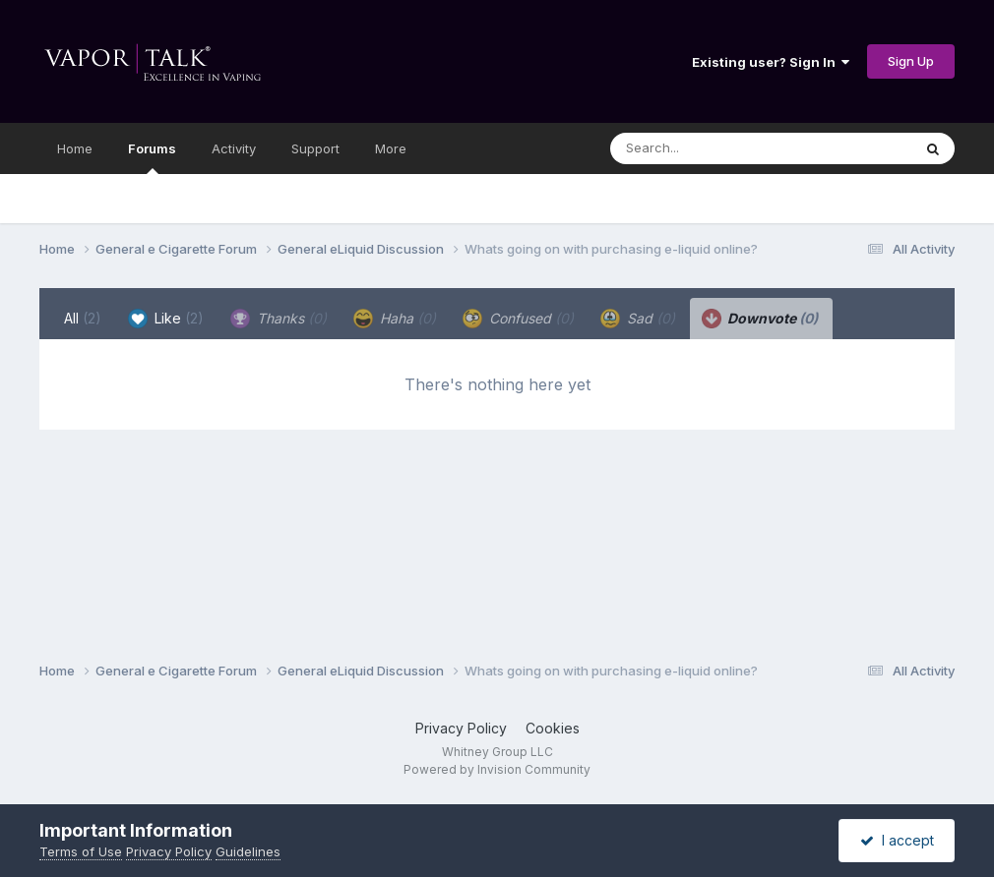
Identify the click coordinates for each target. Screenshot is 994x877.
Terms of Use (80, 851)
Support (315, 148)
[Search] (707, 148)
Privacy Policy (461, 728)
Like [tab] (166, 318)
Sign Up (911, 61)
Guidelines (248, 851)
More (390, 148)
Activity (234, 148)
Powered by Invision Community (497, 769)
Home (75, 148)
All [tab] (82, 318)
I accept (897, 840)
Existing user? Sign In (770, 62)
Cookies (553, 728)
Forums (152, 157)
